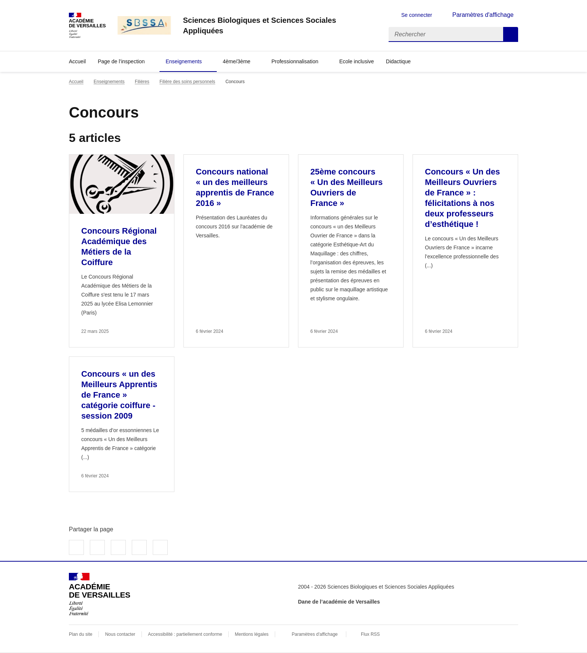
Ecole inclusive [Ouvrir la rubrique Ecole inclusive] (356, 61)
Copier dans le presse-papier (160, 547)
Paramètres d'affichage (315, 634)
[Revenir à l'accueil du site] (99, 594)
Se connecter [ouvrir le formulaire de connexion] (416, 15)
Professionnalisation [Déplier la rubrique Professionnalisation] (294, 61)
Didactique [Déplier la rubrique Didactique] (398, 61)
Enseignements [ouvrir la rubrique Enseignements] (109, 81)
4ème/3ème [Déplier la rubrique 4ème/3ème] (236, 61)
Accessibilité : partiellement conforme (185, 634)
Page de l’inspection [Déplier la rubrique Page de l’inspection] (121, 61)
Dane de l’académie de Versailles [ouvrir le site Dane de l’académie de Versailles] (339, 602)
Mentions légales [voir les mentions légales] (251, 634)
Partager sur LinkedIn (118, 547)
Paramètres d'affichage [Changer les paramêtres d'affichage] (483, 15)
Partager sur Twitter (97, 547)
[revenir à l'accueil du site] (280, 25)
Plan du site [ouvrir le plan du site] (80, 634)
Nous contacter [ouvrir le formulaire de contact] (120, 634)
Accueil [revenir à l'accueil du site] (77, 61)
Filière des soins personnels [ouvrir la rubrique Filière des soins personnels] (187, 81)
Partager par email (139, 547)
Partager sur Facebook (76, 547)
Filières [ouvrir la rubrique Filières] (142, 81)
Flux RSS (370, 634)
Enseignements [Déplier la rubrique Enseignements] (183, 61)
